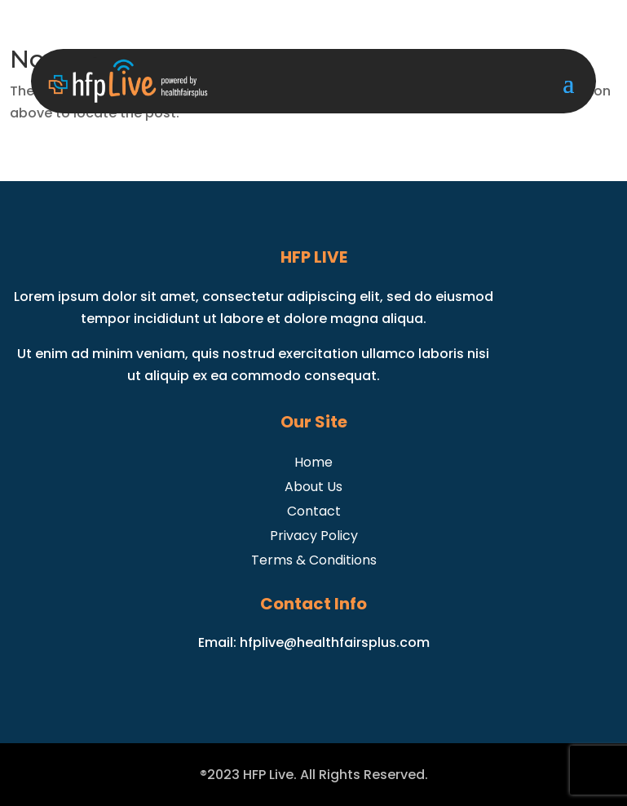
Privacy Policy (314, 534)
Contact (314, 509)
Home (313, 460)
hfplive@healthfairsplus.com (335, 642)
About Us (313, 485)
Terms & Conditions (314, 558)
